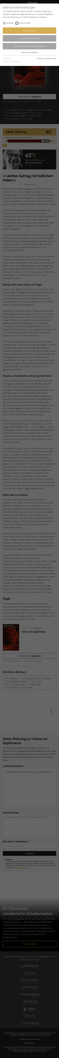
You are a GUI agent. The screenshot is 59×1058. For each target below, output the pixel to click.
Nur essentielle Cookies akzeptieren (29, 46)
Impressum (41, 58)
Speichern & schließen (30, 38)
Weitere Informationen (29, 52)
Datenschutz (51, 58)
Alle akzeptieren (29, 30)
